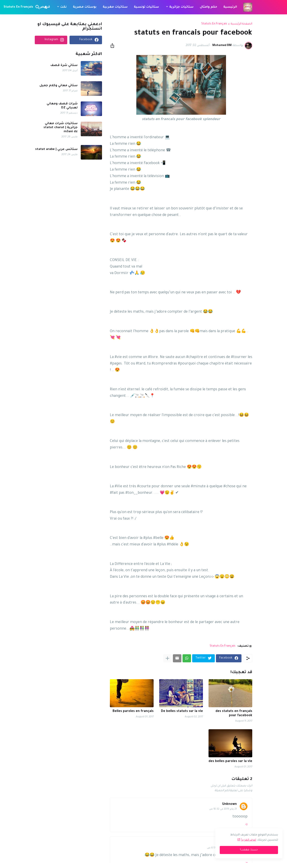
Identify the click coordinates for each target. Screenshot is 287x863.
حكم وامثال (208, 7)
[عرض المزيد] (167, 658)
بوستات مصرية (84, 7)
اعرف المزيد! (248, 840)
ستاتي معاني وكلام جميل (58, 85)
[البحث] (38, 7)
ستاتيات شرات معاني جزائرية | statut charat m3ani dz (60, 127)
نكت (63, 7)
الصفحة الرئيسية (241, 24)
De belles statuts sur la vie (182, 711)
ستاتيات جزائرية (181, 7)
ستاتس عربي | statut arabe (56, 149)
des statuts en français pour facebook (233, 714)
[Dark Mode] (46, 7)
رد (246, 824)
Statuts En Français (18, 7)
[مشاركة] (113, 45)
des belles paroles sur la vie (230, 761)
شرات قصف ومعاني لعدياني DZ (62, 106)
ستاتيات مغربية (115, 7)
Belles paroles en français (133, 711)
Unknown (229, 804)
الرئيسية (230, 7)
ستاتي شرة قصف (64, 65)
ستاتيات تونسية (146, 7)
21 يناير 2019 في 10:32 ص (223, 809)
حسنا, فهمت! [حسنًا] (249, 850)
